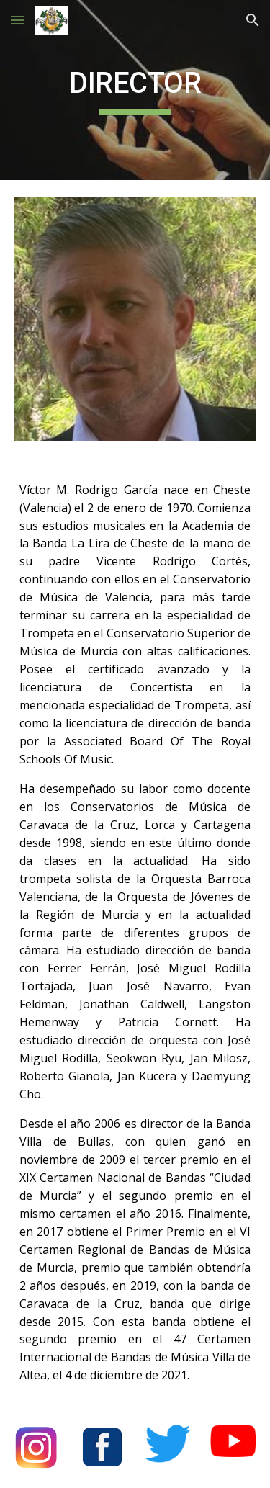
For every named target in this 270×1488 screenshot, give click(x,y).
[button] (17, 20)
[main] (135, 90)
